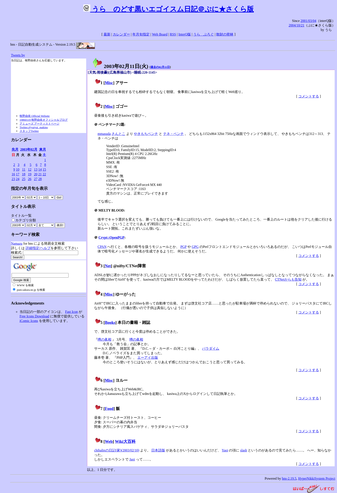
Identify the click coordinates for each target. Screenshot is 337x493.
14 (40, 169)
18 (23, 174)
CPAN (102, 247)
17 (17, 174)
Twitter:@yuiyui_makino (34, 127)
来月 (42, 149)
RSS (173, 34)
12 (29, 169)
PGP (183, 247)
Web (109, 441)
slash (243, 450)
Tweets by (18, 55)
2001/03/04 (308, 21)
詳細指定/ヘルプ (38, 248)
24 (17, 179)
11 (23, 169)
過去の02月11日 (160, 67)
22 (44, 174)
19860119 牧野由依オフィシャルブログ (44, 119)
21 (40, 174)
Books (110, 322)
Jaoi (132, 459)
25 (23, 179)
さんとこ (118, 134)
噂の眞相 (104, 339)
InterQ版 (184, 34)
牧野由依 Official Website (35, 115)
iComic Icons (29, 321)
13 (35, 169)
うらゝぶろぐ (203, 34)
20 (35, 174)
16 (13, 174)
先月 (15, 149)
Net (108, 266)
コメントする (308, 96)
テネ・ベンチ (173, 134)
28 (40, 179)
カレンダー (121, 34)
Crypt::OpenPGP (111, 237)
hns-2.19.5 (289, 478)
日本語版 (158, 450)
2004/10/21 (296, 25)
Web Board (159, 34)
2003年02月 (28, 149)
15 (44, 169)
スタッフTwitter (29, 131)
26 (29, 179)
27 (35, 179)
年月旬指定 (141, 34)
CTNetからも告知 (288, 279)
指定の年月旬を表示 (29, 188)
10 (17, 169)
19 (29, 174)
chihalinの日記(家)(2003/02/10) (116, 450)
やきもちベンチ (146, 134)
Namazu (16, 243)
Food (109, 408)
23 (13, 179)
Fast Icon (71, 312)
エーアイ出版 (147, 357)
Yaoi (225, 450)
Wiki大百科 (125, 441)
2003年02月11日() (120, 66)
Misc (109, 82)
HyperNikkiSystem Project (316, 478)
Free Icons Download (34, 316)
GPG (195, 247)
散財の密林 (224, 34)
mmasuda (104, 134)
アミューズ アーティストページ (39, 123)
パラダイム (210, 348)
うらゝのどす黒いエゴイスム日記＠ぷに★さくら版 (168, 9)
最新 (107, 34)
